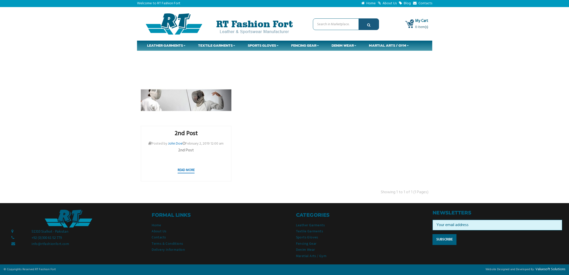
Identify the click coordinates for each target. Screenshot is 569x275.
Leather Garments (310, 225)
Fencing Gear (306, 243)
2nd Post (186, 134)
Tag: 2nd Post (302, 65)
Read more (186, 170)
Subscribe (444, 239)
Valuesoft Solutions (550, 269)
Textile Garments (309, 231)
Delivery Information (168, 249)
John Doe (175, 144)
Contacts (422, 3)
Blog (405, 3)
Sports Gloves (307, 237)
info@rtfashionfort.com (50, 243)
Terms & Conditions (167, 243)
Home (368, 3)
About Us (387, 3)
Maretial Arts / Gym (311, 256)
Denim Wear (305, 249)
